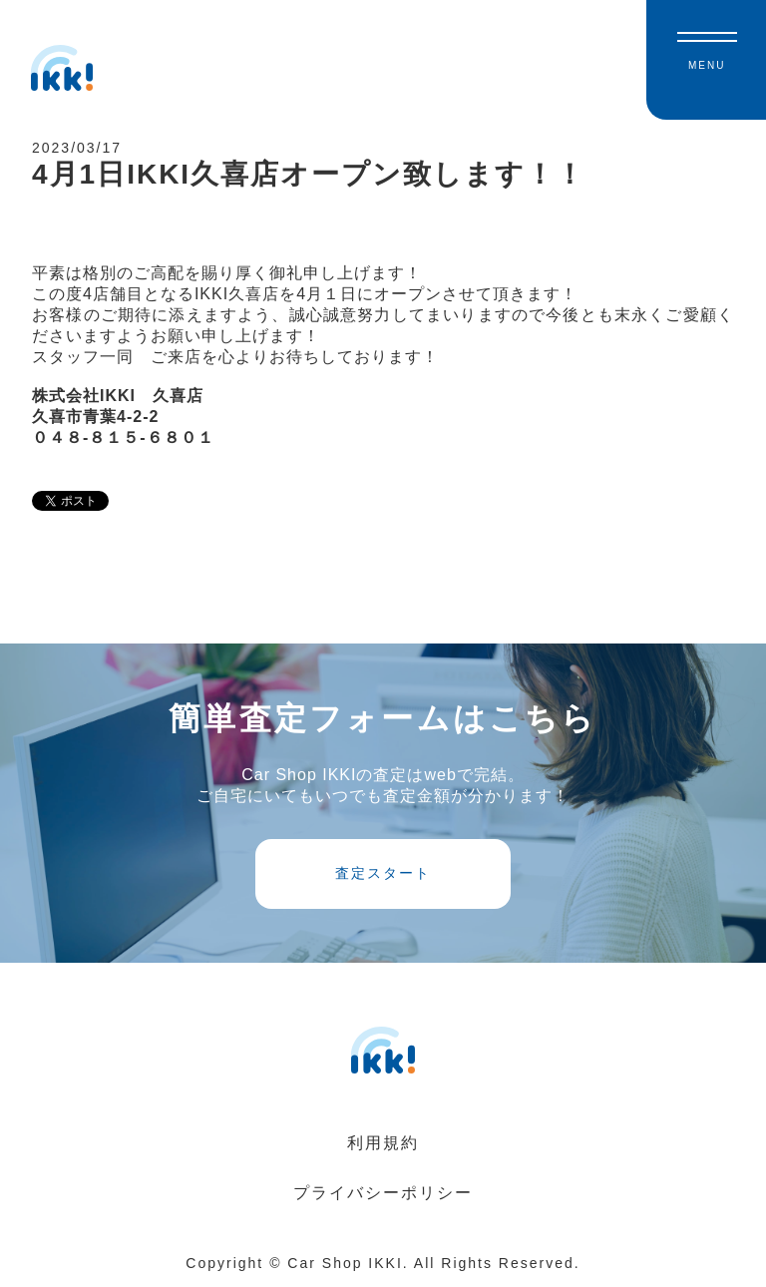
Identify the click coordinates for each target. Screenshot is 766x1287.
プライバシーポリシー (383, 1192)
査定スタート (383, 873)
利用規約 (383, 1142)
